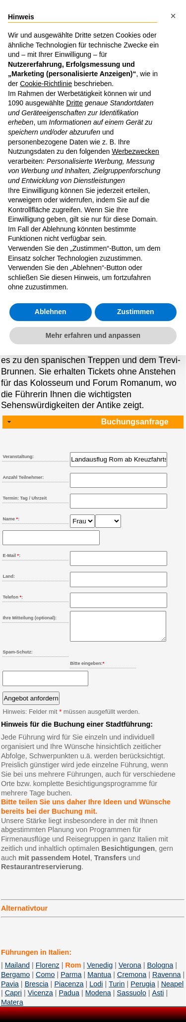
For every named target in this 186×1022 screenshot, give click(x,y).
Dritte (74, 103)
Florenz (48, 971)
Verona (130, 971)
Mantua (99, 980)
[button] (173, 16)
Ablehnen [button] (50, 312)
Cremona (131, 980)
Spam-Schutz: (17, 657)
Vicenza (40, 999)
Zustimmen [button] (135, 312)
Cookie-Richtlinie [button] (46, 84)
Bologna (160, 971)
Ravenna (166, 980)
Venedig (100, 971)
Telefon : (12, 597)
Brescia (37, 990)
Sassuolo (131, 999)
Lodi (96, 990)
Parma (71, 980)
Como (45, 980)
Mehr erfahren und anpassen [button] (93, 335)
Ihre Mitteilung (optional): (29, 617)
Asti (158, 999)
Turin (116, 990)
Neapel (172, 990)
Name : (10, 518)
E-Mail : (11, 555)
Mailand (17, 971)
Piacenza (68, 990)
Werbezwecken (135, 151)
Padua (69, 999)
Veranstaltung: (18, 456)
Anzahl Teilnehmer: (23, 477)
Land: (8, 576)
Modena (98, 999)
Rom (73, 971)
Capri (13, 999)
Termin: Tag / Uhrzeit (24, 498)
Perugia (142, 990)
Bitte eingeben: (87, 669)
